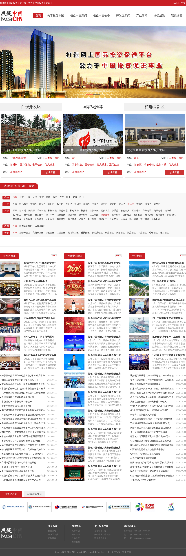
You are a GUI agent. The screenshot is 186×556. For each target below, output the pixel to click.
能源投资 (176, 15)
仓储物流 (28, 219)
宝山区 (95, 204)
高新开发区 (16, 171)
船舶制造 (155, 219)
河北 (68, 197)
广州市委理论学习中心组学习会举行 (19, 462)
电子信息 (92, 219)
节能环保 (17, 219)
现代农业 (105, 210)
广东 (61, 197)
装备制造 (41, 210)
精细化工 (103, 219)
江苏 (136, 158)
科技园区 (85, 232)
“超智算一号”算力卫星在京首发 (145, 454)
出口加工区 (73, 232)
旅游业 (124, 219)
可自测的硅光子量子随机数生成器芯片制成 (150, 441)
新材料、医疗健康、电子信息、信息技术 (32, 164)
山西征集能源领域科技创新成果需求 (147, 449)
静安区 (42, 204)
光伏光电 (171, 215)
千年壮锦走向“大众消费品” (143, 480)
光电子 (82, 219)
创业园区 (109, 232)
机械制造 (52, 210)
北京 (21, 197)
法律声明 (76, 534)
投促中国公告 (101, 15)
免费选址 (52, 531)
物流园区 (131, 232)
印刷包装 (147, 210)
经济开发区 (24, 232)
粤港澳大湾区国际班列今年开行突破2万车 (150, 436)
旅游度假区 (97, 232)
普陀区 (69, 204)
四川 (81, 197)
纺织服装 (138, 215)
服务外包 (39, 215)
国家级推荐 (93, 107)
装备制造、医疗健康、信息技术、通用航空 (95, 164)
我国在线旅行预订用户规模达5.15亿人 (148, 401)
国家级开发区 (52, 158)
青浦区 (139, 204)
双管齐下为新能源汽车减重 (143, 415)
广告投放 (52, 538)
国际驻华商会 (34, 494)
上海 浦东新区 (18, 158)
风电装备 (160, 215)
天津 (35, 197)
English (176, 3)
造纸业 (168, 210)
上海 (28, 197)
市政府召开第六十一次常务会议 (17, 467)
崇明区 (157, 204)
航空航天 (116, 215)
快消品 (115, 210)
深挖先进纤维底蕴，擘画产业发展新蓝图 (149, 471)
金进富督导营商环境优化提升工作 (18, 471)
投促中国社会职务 (102, 534)
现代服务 (144, 219)
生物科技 (94, 210)
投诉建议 (76, 538)
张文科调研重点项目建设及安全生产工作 (21, 480)
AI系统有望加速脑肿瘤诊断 (143, 458)
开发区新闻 (123, 15)
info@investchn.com (142, 538)
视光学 (84, 210)
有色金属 (125, 210)
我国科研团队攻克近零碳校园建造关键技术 (150, 428)
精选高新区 (155, 107)
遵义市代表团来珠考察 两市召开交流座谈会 (22, 454)
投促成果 (159, 15)
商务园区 (120, 232)
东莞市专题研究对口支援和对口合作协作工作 (23, 419)
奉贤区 (148, 204)
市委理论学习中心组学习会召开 (17, 401)
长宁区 (60, 204)
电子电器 (158, 210)
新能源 (31, 210)
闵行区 (104, 204)
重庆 (41, 197)
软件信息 (39, 219)
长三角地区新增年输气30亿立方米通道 (148, 432)
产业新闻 (141, 15)
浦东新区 (23, 204)
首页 (38, 15)
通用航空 (83, 215)
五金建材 (136, 210)
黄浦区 (33, 204)
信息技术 (61, 215)
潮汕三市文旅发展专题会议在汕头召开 (20, 380)
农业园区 (142, 232)
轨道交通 (72, 215)
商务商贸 (61, 219)
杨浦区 (86, 204)
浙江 (74, 158)
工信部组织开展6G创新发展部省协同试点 (150, 423)
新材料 (22, 210)
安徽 (75, 197)
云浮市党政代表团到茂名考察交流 (18, 397)
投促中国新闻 (78, 15)
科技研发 (133, 219)
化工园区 (164, 232)
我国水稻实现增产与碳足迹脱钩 (145, 384)
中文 (183, 3)
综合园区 (153, 232)
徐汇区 (51, 204)
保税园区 (50, 232)
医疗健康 (63, 210)
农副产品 (114, 219)
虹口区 (78, 204)
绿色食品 (127, 215)
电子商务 (72, 219)
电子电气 (50, 215)
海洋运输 (149, 215)
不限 (15, 197)
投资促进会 (11, 494)
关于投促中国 (55, 15)
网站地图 (76, 542)
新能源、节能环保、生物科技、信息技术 (156, 164)
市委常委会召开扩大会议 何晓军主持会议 (21, 441)
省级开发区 (40, 226)
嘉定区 (113, 204)
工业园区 (61, 232)
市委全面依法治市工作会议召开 (17, 406)
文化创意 (50, 219)
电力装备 (105, 215)
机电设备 (74, 210)
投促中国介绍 (100, 531)
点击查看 (50, 172)
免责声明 (76, 531)
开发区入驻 (53, 534)
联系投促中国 (100, 538)
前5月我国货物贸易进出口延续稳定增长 (149, 410)
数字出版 (28, 215)
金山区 (122, 204)
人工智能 (94, 215)
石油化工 (17, 215)
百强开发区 (31, 107)
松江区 (131, 204)
